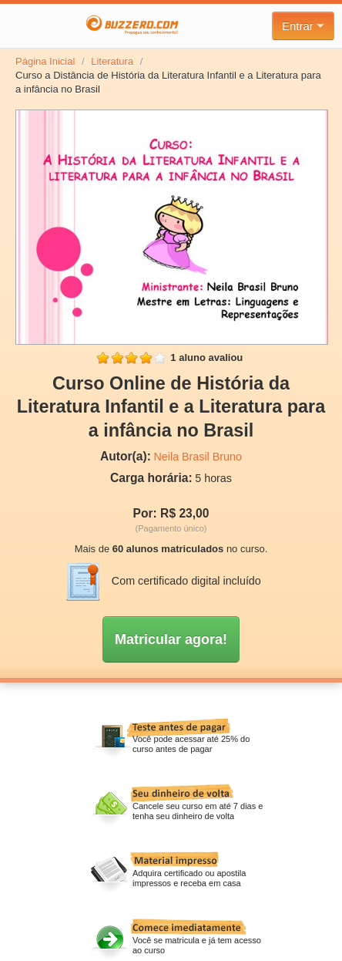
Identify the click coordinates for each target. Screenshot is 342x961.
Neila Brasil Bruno (198, 456)
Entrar (303, 25)
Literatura (112, 61)
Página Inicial (45, 61)
